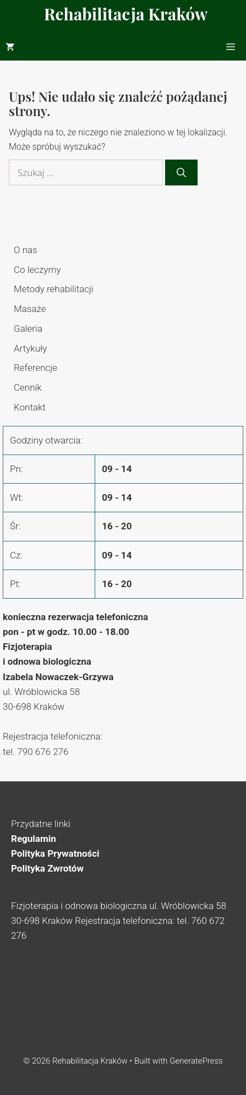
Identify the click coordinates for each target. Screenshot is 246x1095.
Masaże (30, 308)
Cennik (28, 387)
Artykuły (30, 348)
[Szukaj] (181, 173)
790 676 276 (42, 751)
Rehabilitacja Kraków (126, 14)
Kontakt (30, 407)
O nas (25, 249)
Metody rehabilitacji (54, 288)
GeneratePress (196, 1061)
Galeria (28, 328)
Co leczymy (37, 269)
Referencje (35, 367)
